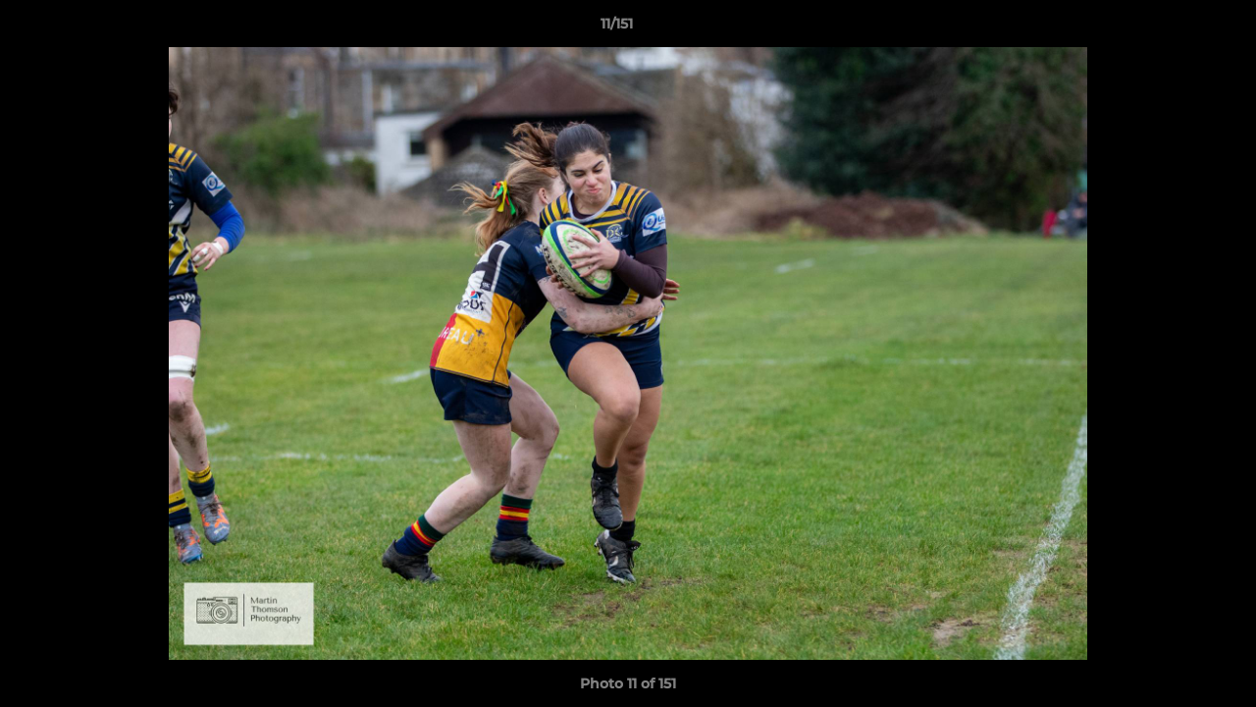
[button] (1173, 28)
